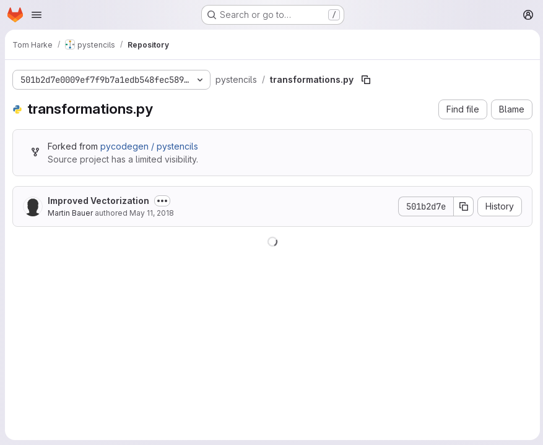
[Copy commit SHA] (462, 206)
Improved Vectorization (98, 200)
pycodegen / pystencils (149, 146)
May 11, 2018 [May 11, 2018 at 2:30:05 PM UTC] (151, 213)
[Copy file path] (366, 80)
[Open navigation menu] (36, 15)
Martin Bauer (70, 213)
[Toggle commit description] (162, 200)
